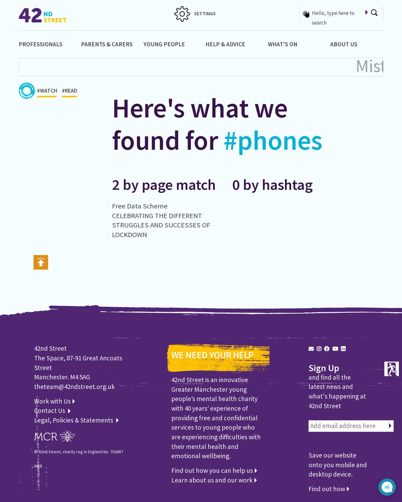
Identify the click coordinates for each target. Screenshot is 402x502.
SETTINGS (195, 13)
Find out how (329, 489)
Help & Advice (225, 44)
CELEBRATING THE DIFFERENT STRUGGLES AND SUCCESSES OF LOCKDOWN (161, 225)
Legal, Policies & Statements (76, 420)
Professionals (40, 44)
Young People (164, 44)
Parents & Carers (107, 44)
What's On (282, 44)
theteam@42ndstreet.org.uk (74, 386)
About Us (343, 44)
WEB (38, 466)
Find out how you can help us (214, 470)
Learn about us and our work (214, 480)
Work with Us (54, 401)
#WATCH (47, 92)
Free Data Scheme (140, 206)
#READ (69, 92)
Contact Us (50, 410)
